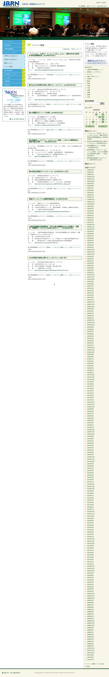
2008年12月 (91, 621)
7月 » (102, 126)
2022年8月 (90, 259)
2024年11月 (91, 202)
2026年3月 (90, 170)
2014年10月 (91, 461)
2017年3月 (90, 395)
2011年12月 (91, 539)
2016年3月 (90, 423)
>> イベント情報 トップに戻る (94, 664)
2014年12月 (91, 457)
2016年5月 (90, 418)
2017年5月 (90, 391)
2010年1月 (90, 591)
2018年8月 (90, 356)
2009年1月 (90, 618)
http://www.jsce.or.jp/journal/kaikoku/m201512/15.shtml (51, 270)
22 (93, 122)
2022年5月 (90, 265)
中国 (88, 85)
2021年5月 (90, 290)
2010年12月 (91, 566)
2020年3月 (90, 313)
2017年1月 (90, 400)
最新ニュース (8, 63)
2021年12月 (91, 274)
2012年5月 (90, 527)
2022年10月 (91, 254)
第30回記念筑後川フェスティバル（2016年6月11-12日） (49, 171)
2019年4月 (90, 338)
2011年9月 (90, 546)
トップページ (6, 38)
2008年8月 (90, 630)
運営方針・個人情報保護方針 (12, 672)
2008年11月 (91, 623)
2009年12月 (91, 593)
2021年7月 (90, 286)
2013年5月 (90, 500)
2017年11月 (91, 377)
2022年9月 (90, 256)
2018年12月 (91, 347)
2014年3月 (90, 477)
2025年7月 (90, 188)
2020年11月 (91, 304)
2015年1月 (90, 454)
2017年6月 (90, 388)
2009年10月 (91, 598)
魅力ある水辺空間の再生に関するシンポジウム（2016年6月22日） (53, 85)
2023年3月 (90, 243)
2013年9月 (90, 491)
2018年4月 (90, 366)
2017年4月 (90, 393)
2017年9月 (90, 382)
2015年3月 (90, 450)
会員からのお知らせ (10, 59)
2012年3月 (90, 532)
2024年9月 (90, 206)
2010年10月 (91, 571)
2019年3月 (90, 341)
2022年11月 (91, 252)
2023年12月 (91, 224)
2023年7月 (90, 236)
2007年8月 (90, 657)
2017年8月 (90, 384)
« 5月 (89, 126)
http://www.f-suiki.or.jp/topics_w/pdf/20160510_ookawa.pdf (52, 184)
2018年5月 (90, 363)
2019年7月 (90, 331)
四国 (88, 94)
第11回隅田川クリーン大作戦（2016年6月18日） (46, 113)
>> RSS (87, 666)
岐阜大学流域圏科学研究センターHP (46, 156)
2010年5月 (90, 582)
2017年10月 (91, 379)
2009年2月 (90, 616)
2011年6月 (90, 552)
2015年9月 (90, 436)
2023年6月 (90, 238)
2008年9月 (90, 628)
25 (103, 122)
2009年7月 (90, 605)
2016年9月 (90, 409)
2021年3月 (90, 295)
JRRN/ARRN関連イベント (95, 69)
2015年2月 (90, 452)
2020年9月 (90, 309)
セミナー (90, 74)
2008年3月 (90, 641)
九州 (47, 188)
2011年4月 (90, 557)
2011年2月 (90, 562)
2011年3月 (90, 559)
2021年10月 (91, 279)
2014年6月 (90, 470)
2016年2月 (90, 425)
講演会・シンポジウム (56, 74)
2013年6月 (90, 498)
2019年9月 (90, 327)
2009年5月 (90, 609)
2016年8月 (90, 411)
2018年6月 (90, 361)
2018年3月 (90, 368)
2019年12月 (91, 320)
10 (99, 117)
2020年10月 (91, 306)
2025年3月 (90, 193)
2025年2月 (90, 195)
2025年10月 (91, 181)
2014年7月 (90, 468)
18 (103, 119)
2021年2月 (90, 297)
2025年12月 (91, 177)
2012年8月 (90, 520)
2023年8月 (90, 233)
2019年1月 (90, 345)
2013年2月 (90, 507)
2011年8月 (90, 548)
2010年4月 (90, 584)
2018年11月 (91, 350)
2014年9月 (90, 464)
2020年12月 (91, 302)
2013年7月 (90, 495)
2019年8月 (90, 329)
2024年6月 (90, 211)
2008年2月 (90, 644)
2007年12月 (91, 648)
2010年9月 (90, 573)
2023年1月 (90, 247)
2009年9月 (90, 600)
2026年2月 (90, 172)
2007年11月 (91, 650)
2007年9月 (90, 655)
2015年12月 (91, 429)
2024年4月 (90, 215)
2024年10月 (91, 204)
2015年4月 (90, 448)
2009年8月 (90, 602)
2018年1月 (90, 372)
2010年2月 (90, 589)
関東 (60, 130)
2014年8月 (90, 466)
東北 (88, 81)
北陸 (88, 90)
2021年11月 (91, 277)
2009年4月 (90, 612)
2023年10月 (91, 229)
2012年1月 (90, 536)
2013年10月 (91, 489)
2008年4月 (90, 639)
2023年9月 (90, 231)
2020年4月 (90, 311)
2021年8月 (90, 284)
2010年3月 (90, 587)
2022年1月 (90, 272)
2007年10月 (91, 653)
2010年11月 (91, 568)
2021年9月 (90, 281)
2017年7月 (90, 386)
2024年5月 (90, 213)
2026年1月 (90, 174)
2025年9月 (90, 183)
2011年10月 (91, 543)
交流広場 (7, 85)
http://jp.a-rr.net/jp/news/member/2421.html (48, 125)
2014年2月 (90, 479)
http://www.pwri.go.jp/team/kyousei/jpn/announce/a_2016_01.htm (54, 100)
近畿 (88, 92)
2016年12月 (91, 402)
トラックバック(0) (75, 104)
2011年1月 (90, 564)
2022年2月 (90, 270)
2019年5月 (90, 336)
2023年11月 (91, 227)
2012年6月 (90, 525)
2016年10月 (91, 407)
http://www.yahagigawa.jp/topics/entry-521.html (49, 70)
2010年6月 (90, 580)
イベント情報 (8, 66)
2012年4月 (90, 530)
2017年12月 (91, 375)
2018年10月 (91, 352)
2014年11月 (91, 459)
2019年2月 (90, 343)
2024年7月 (90, 208)
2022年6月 (90, 263)
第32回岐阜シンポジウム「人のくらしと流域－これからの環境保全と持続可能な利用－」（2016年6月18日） (54, 141)
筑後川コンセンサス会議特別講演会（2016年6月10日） (49, 199)
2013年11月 (91, 486)
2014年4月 (90, 475)
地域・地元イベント (52, 130)
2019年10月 (91, 325)
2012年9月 (90, 518)
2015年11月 (91, 432)
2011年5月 (90, 555)
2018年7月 (90, 359)
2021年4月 (90, 293)
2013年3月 (90, 505)
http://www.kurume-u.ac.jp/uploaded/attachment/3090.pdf (52, 211)
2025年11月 (91, 179)
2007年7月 (90, 659)
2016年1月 (90, 427)
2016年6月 (90, 416)
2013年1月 (90, 509)
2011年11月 (91, 541)
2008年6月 (90, 634)
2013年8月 (90, 493)
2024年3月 (90, 217)
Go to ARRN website (17, 119)
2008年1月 (90, 646)
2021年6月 (90, 288)
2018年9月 (90, 354)
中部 (47, 74)
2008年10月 (91, 625)
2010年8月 (90, 575)
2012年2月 (90, 534)
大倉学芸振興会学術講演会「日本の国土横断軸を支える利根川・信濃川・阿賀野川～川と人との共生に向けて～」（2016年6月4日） (54, 227)
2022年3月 (90, 268)
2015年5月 (90, 445)
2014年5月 (90, 473)
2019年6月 (90, 334)
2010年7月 (90, 577)
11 (103, 117)
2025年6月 (90, 190)
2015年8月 (90, 439)
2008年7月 (90, 632)
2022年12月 (91, 249)
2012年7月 (90, 523)
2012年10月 (91, 516)
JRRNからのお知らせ (11, 56)
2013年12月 (91, 484)
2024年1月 (90, 222)
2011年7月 (90, 550)
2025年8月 (90, 186)
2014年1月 (90, 482)
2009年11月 (91, 596)
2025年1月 (90, 197)
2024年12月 (91, 199)
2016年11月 (91, 404)
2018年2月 (90, 370)
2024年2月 (90, 220)
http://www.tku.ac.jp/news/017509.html (46, 243)
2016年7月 (90, 413)
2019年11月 (91, 322)
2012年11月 (91, 514)
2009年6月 (90, 607)
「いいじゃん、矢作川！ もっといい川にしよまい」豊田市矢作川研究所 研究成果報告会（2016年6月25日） (54, 54)
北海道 (89, 79)
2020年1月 (90, 318)
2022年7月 (90, 261)
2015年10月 (91, 434)
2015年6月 (90, 443)
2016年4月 (90, 420)
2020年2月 (90, 316)
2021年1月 (90, 300)
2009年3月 (90, 614)
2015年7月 (90, 441)
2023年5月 (90, 240)
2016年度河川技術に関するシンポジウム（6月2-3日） (48, 258)
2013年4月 (90, 502)
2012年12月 (91, 511)
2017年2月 (90, 397)
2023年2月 (90, 245)
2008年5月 (90, 637)
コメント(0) (68, 74)
